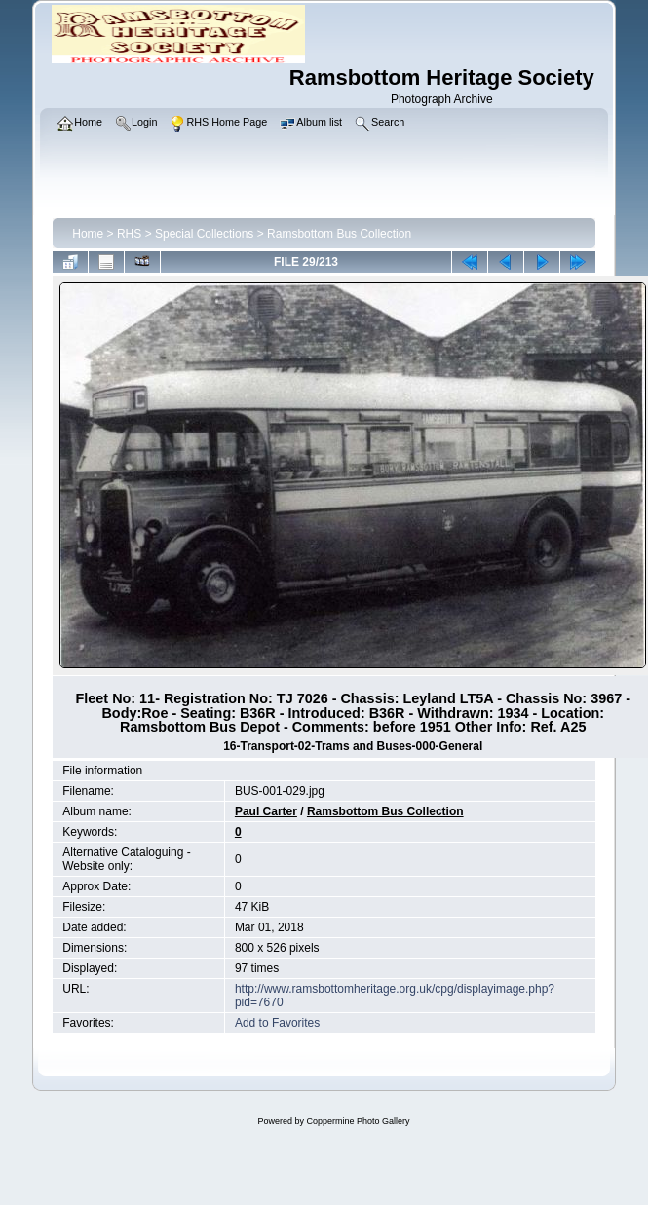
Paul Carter (266, 811)
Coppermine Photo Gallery (357, 1121)
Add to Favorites (277, 1023)
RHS (129, 234)
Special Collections (204, 234)
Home (87, 234)
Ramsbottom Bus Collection (339, 234)
